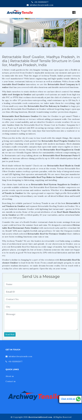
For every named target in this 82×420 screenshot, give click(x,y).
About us (10, 376)
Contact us (11, 381)
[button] (6, 32)
